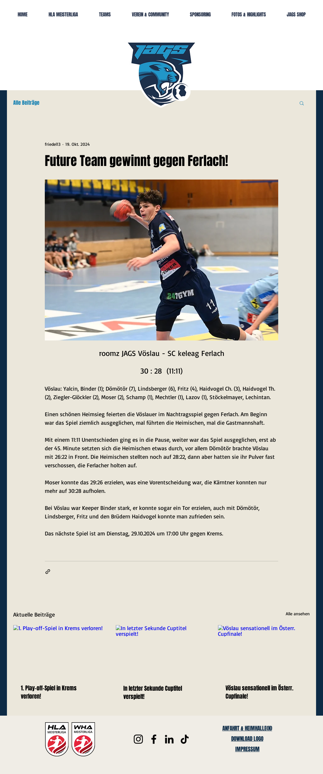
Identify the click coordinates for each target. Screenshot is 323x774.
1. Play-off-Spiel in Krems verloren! (49, 692)
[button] (302, 102)
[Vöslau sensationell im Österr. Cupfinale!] (264, 651)
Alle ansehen (298, 613)
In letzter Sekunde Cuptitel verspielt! (152, 692)
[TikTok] (185, 739)
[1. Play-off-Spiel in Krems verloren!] (59, 651)
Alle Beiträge (26, 103)
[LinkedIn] (169, 739)
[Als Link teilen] (48, 572)
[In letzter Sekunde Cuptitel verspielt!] (162, 651)
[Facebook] (154, 739)
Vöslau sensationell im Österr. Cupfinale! (259, 692)
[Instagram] (138, 739)
